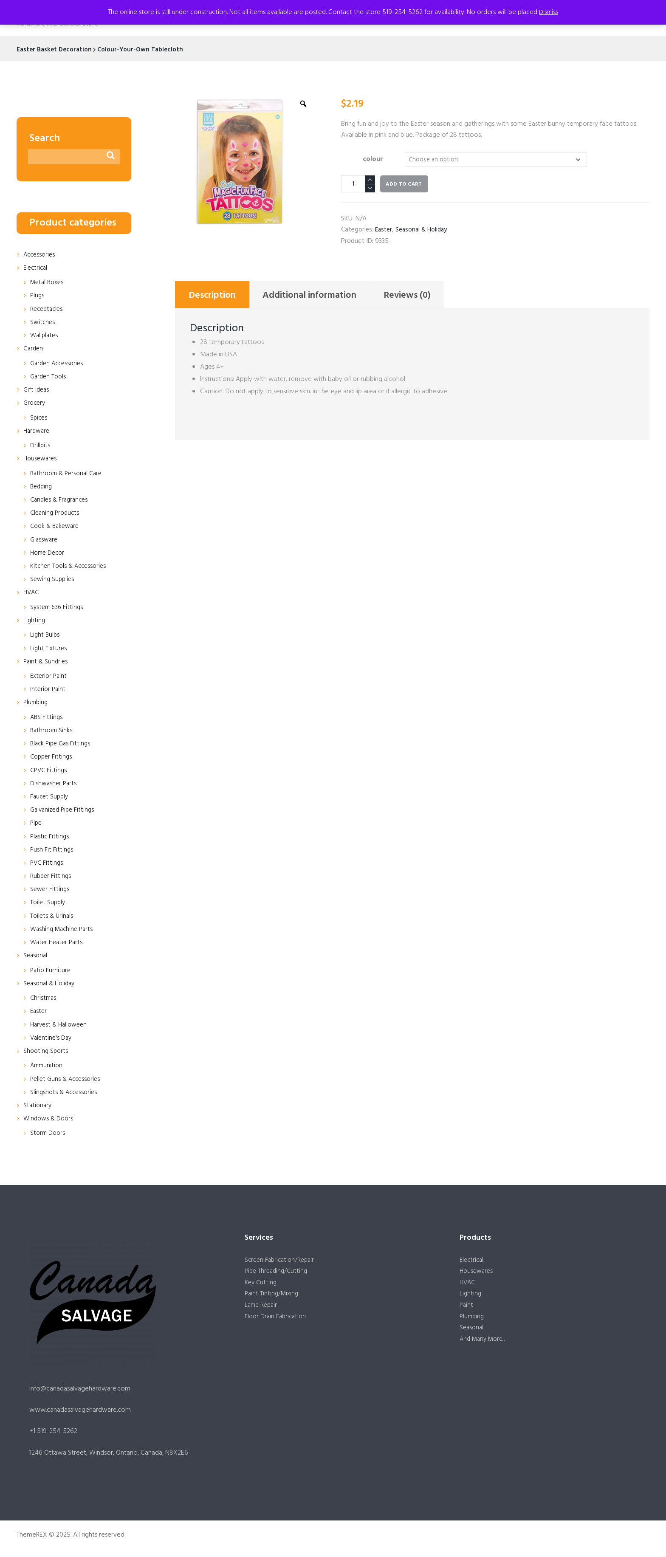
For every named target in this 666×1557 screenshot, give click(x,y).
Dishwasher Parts (54, 784)
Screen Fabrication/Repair (282, 1261)
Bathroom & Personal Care (68, 474)
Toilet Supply (48, 904)
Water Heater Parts (58, 944)
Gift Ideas (37, 391)
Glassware (44, 541)
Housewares (41, 460)
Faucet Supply (50, 798)
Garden (34, 350)
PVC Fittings (47, 864)
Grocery (35, 404)
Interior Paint (48, 691)
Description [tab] (216, 298)
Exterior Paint (49, 677)
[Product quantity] (358, 185)
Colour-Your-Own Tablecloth (147, 49)
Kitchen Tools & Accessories (70, 567)
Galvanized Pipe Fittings (64, 811)
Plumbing (36, 704)
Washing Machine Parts (63, 930)
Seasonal (36, 957)
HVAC (31, 594)
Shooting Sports (46, 1052)
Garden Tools (49, 378)
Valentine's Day (52, 1039)
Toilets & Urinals (52, 917)
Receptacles (47, 310)
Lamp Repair (262, 1309)
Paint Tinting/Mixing (273, 1297)
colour (371, 159)
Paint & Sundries (46, 662)
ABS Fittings (47, 718)
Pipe (36, 824)
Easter (384, 231)
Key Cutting (261, 1285)
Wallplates (45, 336)
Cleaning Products (56, 514)
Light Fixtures (49, 649)
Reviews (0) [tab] (431, 298)
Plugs (37, 297)
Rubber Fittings (51, 877)
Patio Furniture (51, 971)
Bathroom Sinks (52, 732)
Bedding (42, 488)
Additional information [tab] (323, 298)
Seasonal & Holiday (424, 231)
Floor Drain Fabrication (277, 1321)
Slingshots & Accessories (65, 1093)
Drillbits (40, 447)
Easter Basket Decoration (56, 49)
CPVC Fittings (49, 771)
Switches (43, 323)
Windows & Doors (49, 1120)
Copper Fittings (52, 758)
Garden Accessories (58, 364)
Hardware (37, 432)
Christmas (44, 999)
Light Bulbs (45, 636)
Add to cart (404, 185)
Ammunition (47, 1067)
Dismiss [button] (549, 12)
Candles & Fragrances (61, 501)
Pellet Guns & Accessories (67, 1080)
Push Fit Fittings (52, 851)
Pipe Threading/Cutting (278, 1273)
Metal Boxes (48, 284)
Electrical (36, 269)
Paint (467, 1309)
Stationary (38, 1106)
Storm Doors (48, 1134)
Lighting (34, 621)
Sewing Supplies (53, 581)
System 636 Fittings (58, 608)
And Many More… (485, 1345)
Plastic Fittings (50, 837)
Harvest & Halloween (60, 1026)
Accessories (40, 256)
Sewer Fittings (50, 891)
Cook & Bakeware (56, 527)
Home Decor (49, 554)
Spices (39, 419)
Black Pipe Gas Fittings (62, 745)
